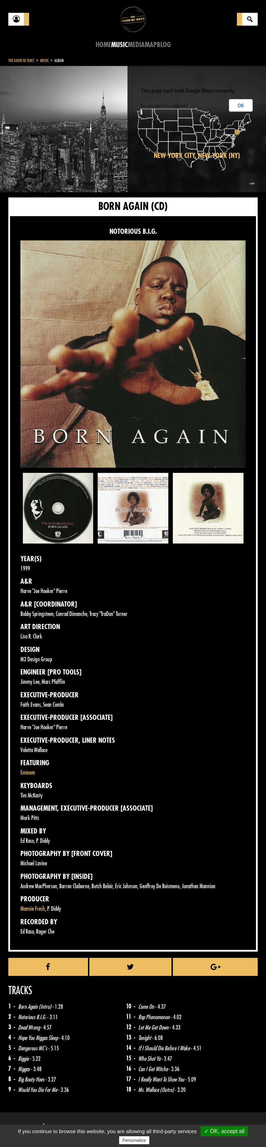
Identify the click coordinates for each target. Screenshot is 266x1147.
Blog (164, 44)
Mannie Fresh (32, 909)
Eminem (27, 773)
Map (151, 44)
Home (103, 44)
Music (119, 44)
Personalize (134, 1140)
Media (136, 44)
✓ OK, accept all (224, 1131)
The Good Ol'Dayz (21, 61)
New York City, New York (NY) (197, 155)
